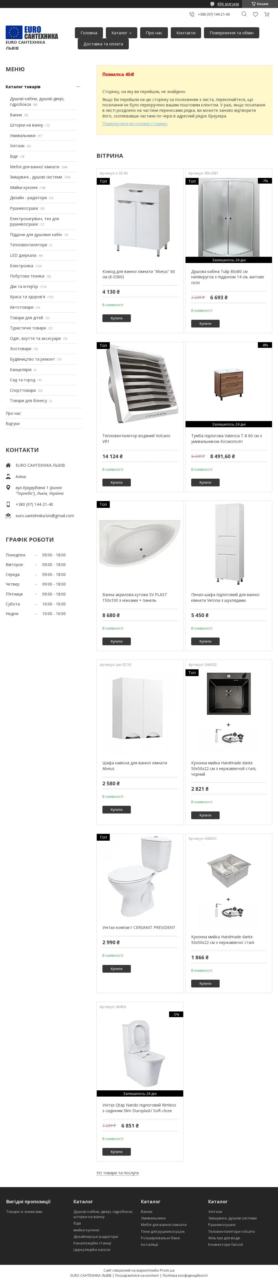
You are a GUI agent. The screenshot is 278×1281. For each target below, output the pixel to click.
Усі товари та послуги (117, 1172)
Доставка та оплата (103, 44)
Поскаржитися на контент (137, 1275)
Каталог (119, 32)
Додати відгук (255, 14)
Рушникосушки (24, 208)
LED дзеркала (23, 255)
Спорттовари (23, 390)
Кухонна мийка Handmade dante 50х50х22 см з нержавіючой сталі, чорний (223, 768)
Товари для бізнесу (28, 400)
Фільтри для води (224, 1237)
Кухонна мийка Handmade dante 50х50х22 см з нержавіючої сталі (222, 939)
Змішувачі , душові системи (36, 177)
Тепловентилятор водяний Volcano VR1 (136, 438)
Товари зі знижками (24, 1211)
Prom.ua (167, 1270)
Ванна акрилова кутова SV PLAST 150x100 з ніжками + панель (134, 597)
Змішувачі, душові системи (232, 1218)
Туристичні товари (28, 328)
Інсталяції (149, 1244)
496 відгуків (228, 4)
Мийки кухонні (23, 187)
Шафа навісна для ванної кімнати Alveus (134, 765)
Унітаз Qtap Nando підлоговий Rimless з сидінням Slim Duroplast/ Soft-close (139, 1107)
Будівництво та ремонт (32, 359)
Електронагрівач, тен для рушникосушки (34, 221)
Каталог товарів (23, 86)
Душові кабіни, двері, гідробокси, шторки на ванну (103, 1214)
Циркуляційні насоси (91, 1249)
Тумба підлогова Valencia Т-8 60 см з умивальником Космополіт (226, 438)
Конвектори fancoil (225, 1244)
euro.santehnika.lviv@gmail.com (45, 515)
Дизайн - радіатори (28, 197)
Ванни (16, 114)
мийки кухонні (86, 1229)
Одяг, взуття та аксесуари (35, 338)
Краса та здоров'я (27, 296)
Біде (14, 156)
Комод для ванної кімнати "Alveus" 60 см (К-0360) (138, 274)
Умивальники (22, 135)
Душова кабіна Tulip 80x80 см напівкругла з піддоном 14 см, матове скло (227, 277)
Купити (117, 318)
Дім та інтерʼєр (24, 286)
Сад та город (22, 379)
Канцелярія (20, 369)
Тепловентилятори (28, 244)
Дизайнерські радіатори (95, 1236)
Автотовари (21, 307)
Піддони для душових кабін (36, 234)
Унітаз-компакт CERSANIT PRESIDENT (138, 927)
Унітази (17, 145)
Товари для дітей (26, 317)
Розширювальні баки (160, 1237)
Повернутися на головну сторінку (134, 123)
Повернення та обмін (232, 32)
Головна (89, 32)
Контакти (185, 32)
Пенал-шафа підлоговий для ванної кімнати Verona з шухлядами (225, 597)
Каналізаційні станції (92, 1243)
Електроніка (21, 265)
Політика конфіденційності (185, 1275)
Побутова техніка (27, 276)
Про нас (154, 32)
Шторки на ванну (26, 125)
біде (77, 1223)
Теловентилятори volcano (231, 1231)
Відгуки (13, 423)
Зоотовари (20, 348)
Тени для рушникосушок (163, 1231)
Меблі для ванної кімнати (34, 166)
